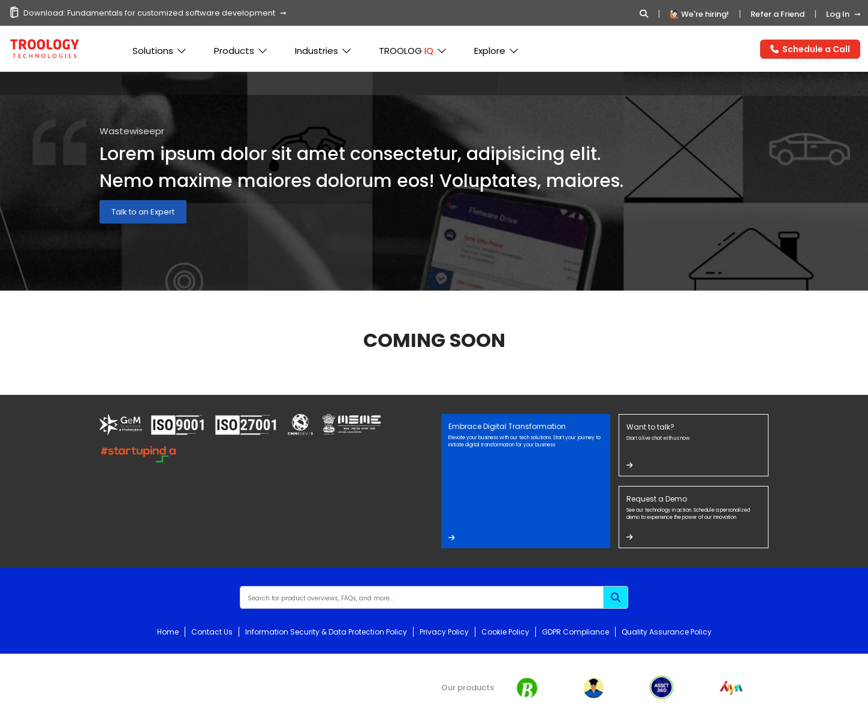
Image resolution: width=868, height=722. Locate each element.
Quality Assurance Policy (667, 632)
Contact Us (212, 632)
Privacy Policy (444, 632)
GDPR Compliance (575, 632)
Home (168, 632)
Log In (837, 14)
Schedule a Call (810, 49)
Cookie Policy (505, 632)
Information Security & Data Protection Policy (326, 632)
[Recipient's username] (421, 597)
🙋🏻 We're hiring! (699, 14)
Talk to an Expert (142, 211)
